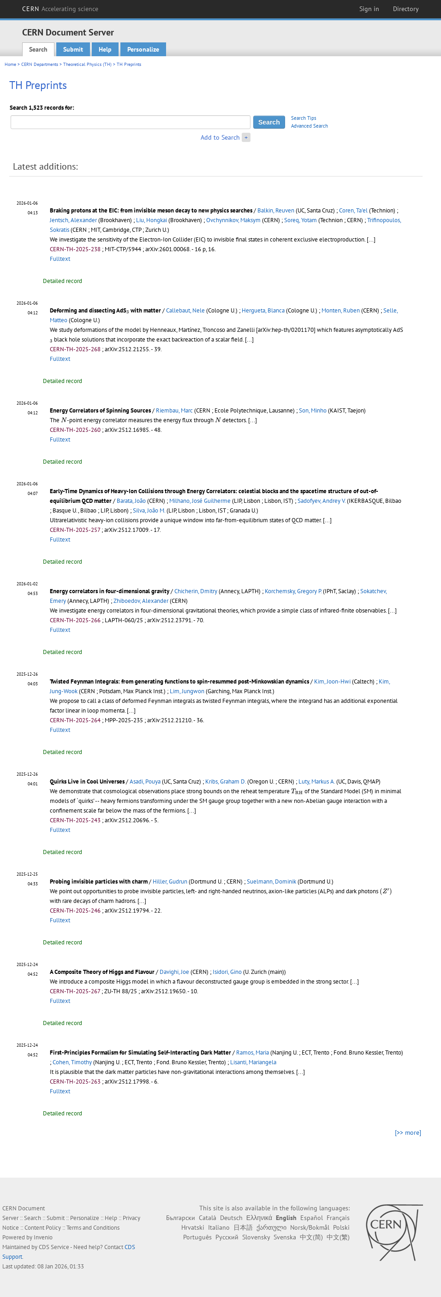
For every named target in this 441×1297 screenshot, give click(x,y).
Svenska (285, 1237)
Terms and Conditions (92, 1228)
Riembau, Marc (174, 410)
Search (38, 49)
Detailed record (62, 281)
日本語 (243, 1227)
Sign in (369, 9)
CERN (60, 9)
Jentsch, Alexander (73, 220)
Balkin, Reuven (275, 210)
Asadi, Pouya (145, 781)
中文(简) (311, 1237)
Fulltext (60, 259)
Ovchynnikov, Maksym (233, 220)
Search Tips (303, 118)
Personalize (143, 49)
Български (180, 1218)
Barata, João (131, 501)
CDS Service (54, 1247)
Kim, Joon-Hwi (332, 681)
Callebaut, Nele (185, 310)
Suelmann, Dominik (271, 881)
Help (105, 49)
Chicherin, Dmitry (195, 591)
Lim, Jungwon (187, 691)
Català (207, 1218)
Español (311, 1218)
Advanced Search (309, 126)
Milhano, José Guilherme (200, 501)
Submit (73, 49)
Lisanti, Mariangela (253, 1062)
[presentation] (127, 312)
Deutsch (231, 1218)
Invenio (43, 1237)
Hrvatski (192, 1227)
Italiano (219, 1227)
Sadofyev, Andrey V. (322, 501)
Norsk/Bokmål (309, 1227)
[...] (371, 239)
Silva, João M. (149, 510)
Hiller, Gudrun (170, 881)
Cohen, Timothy (72, 1062)
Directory (406, 9)
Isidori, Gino (227, 972)
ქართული (271, 1227)
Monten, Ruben (341, 310)
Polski (341, 1227)
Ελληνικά (259, 1218)
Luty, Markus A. (316, 781)
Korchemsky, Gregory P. (293, 591)
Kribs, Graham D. (225, 781)
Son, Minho (313, 410)
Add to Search (220, 137)
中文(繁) (338, 1237)
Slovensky (256, 1237)
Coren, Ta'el (353, 210)
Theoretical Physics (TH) (87, 64)
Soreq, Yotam (300, 220)
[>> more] (408, 1132)
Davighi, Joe (174, 972)
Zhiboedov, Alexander (140, 601)
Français (338, 1218)
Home (10, 64)
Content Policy (42, 1228)
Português (197, 1237)
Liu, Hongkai (151, 220)
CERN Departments (39, 64)
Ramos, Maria (252, 1052)
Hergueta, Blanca (263, 310)
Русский (226, 1237)
